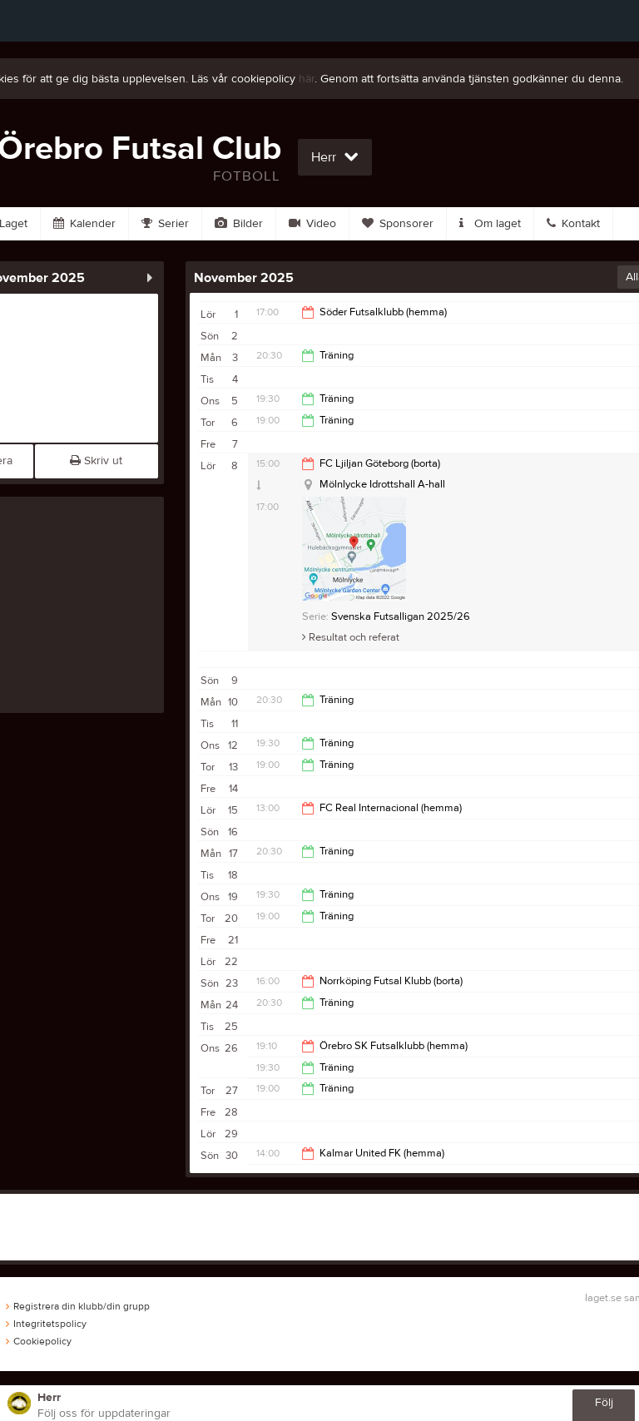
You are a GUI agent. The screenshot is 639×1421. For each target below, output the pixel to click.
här (307, 79)
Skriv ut (96, 460)
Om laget (490, 223)
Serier (165, 223)
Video (312, 223)
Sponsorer (397, 223)
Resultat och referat (350, 637)
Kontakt (573, 223)
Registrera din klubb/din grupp (78, 1306)
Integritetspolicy (46, 1323)
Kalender (84, 223)
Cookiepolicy (39, 1341)
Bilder (239, 223)
